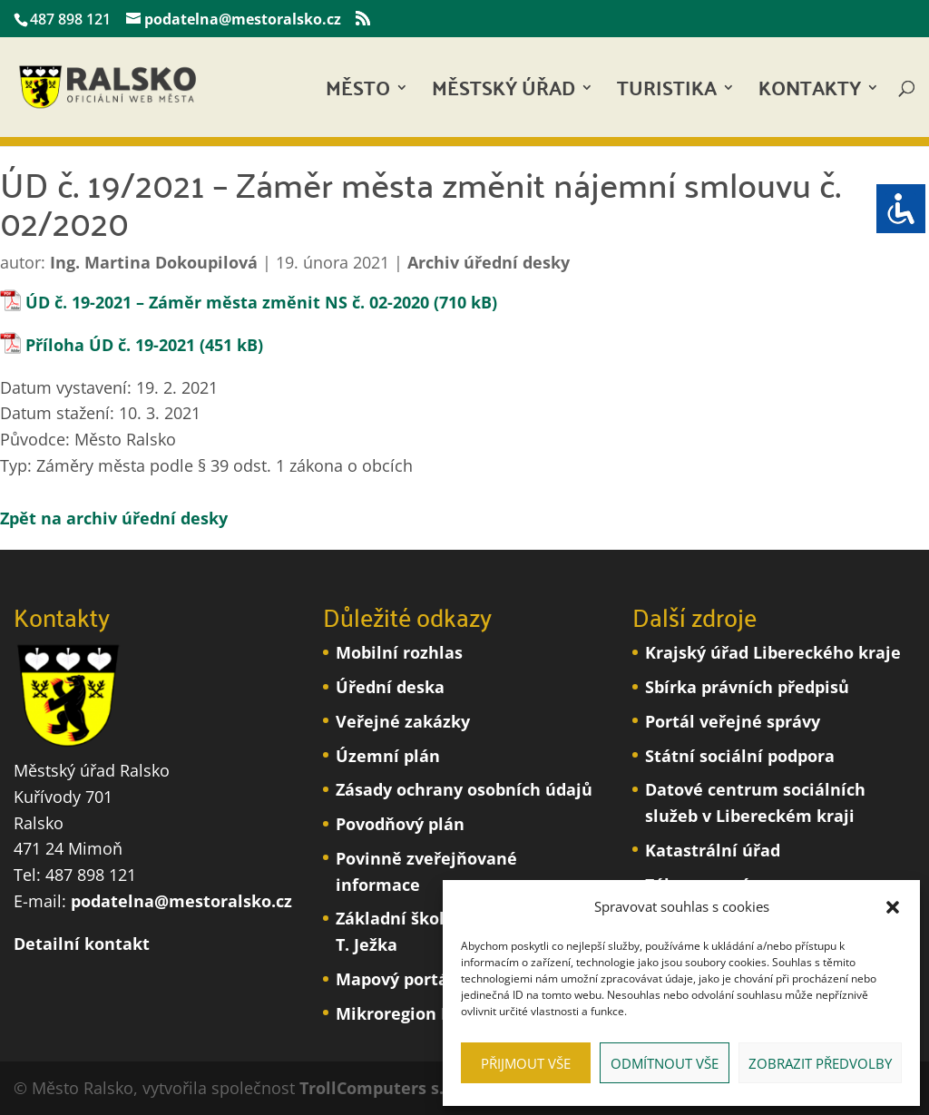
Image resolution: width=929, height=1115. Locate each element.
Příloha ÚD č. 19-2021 (110, 345)
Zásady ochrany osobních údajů (464, 789)
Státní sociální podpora (740, 756)
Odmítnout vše (665, 1063)
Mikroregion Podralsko (429, 1013)
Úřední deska (390, 687)
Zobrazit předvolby (820, 1063)
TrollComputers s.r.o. (384, 1088)
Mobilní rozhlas (399, 652)
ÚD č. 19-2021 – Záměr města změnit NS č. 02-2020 (227, 302)
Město (358, 93)
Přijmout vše (526, 1063)
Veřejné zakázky (403, 721)
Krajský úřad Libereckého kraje (773, 652)
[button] (893, 907)
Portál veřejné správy (732, 721)
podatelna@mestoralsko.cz (181, 901)
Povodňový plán (400, 824)
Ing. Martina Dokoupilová (154, 262)
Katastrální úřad (712, 850)
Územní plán (388, 756)
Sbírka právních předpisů (747, 687)
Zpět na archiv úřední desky (114, 518)
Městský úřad (503, 93)
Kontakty (809, 93)
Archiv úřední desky (488, 262)
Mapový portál (395, 979)
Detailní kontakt (82, 943)
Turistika (667, 93)
